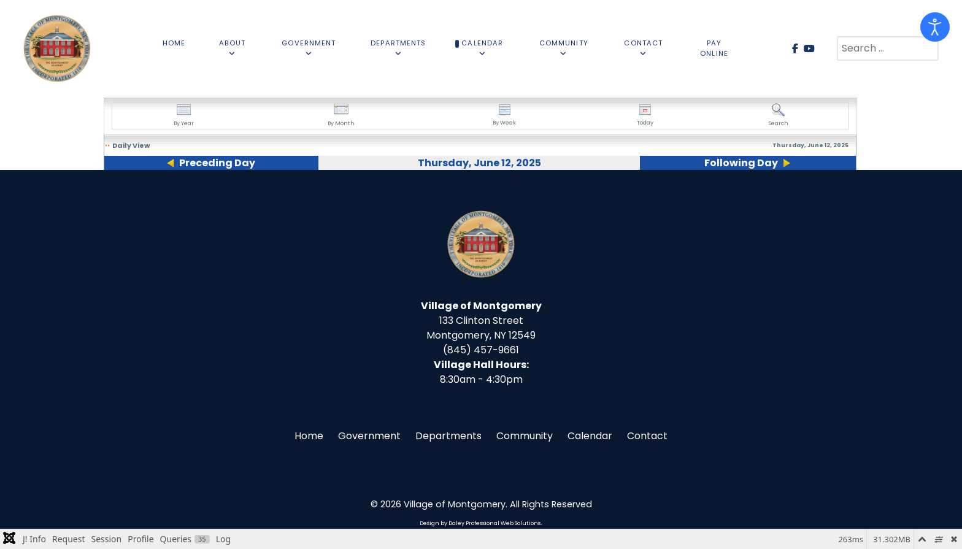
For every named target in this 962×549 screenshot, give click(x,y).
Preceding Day (217, 163)
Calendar (590, 436)
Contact (647, 436)
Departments (448, 436)
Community (524, 436)
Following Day (741, 163)
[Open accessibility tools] (935, 27)
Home (308, 436)
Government (369, 436)
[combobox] (888, 48)
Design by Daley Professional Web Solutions (480, 523)
